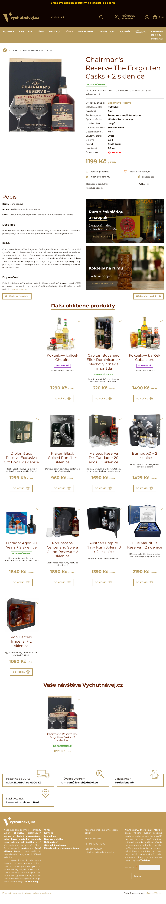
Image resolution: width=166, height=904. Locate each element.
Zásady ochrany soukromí (38, 897)
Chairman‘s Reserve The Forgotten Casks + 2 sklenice (62, 742)
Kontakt (48, 837)
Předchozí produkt (17, 296)
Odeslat (147, 881)
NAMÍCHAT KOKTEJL (102, 284)
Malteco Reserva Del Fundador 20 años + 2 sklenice (103, 458)
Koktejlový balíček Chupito (62, 357)
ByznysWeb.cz (154, 898)
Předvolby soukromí (12, 897)
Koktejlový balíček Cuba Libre (144, 357)
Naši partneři (51, 846)
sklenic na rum (19, 289)
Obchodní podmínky (55, 850)
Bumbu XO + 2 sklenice (144, 456)
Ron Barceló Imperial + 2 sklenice (21, 644)
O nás (47, 834)
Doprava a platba (53, 843)
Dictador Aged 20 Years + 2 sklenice (21, 547)
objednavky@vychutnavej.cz (99, 857)
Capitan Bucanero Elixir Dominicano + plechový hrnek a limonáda (104, 362)
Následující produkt (148, 296)
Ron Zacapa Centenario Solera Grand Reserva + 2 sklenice (62, 552)
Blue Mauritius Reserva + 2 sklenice (144, 547)
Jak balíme (50, 840)
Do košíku (62, 399)
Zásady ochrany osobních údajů (61, 853)
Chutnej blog (31, 886)
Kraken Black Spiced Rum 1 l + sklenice (62, 458)
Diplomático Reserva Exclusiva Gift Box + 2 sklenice (21, 458)
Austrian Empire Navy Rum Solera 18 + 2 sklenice (103, 549)
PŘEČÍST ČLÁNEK (101, 237)
